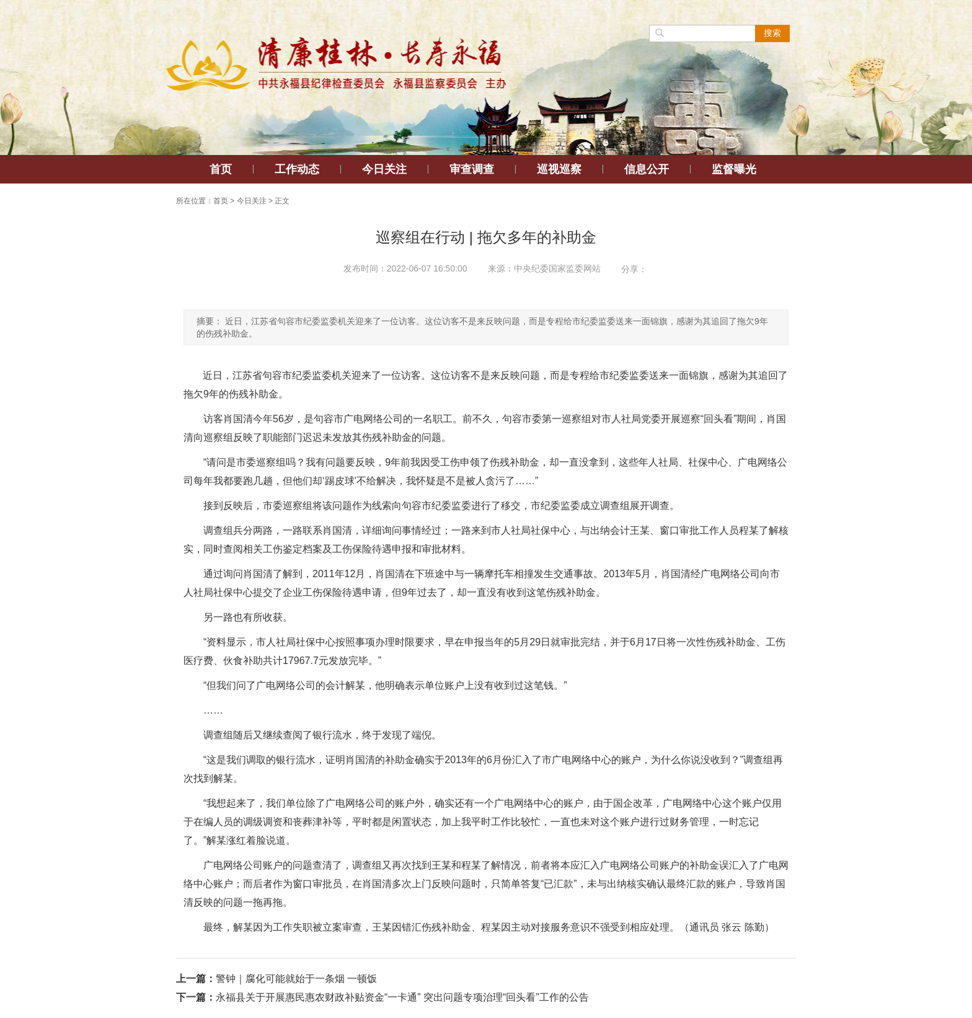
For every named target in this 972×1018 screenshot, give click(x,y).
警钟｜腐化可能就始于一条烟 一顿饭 (296, 978)
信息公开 (646, 169)
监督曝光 (734, 169)
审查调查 (471, 169)
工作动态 (297, 169)
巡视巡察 (559, 169)
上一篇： (196, 978)
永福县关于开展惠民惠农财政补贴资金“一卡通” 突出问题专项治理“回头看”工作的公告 (402, 997)
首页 (221, 169)
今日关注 (384, 169)
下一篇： (196, 997)
